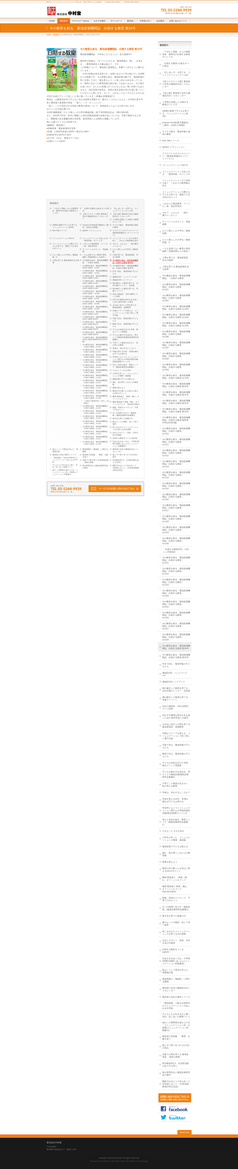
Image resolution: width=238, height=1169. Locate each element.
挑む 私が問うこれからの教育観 (125, 383)
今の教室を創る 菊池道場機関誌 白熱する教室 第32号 (95, 328)
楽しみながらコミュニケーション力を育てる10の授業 (125, 428)
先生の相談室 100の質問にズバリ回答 (125, 295)
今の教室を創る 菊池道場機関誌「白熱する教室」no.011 (95, 351)
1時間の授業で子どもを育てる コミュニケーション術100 (65, 226)
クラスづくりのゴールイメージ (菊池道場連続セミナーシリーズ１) (126, 232)
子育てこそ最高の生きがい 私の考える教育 (125, 344)
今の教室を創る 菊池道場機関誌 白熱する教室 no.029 (95, 313)
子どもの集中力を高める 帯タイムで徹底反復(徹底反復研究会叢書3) (126, 337)
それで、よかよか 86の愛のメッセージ (125, 245)
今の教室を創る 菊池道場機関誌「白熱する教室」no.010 (95, 346)
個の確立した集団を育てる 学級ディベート (125, 290)
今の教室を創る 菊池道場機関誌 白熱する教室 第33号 (95, 333)
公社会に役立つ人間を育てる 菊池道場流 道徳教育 (125, 306)
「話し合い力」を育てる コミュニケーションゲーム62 (125, 209)
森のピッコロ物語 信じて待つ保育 (125, 423)
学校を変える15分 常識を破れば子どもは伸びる (125, 352)
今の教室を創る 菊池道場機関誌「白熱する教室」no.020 (95, 397)
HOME (49, 34)
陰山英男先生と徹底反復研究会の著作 (95, 467)
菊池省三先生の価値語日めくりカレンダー (125, 450)
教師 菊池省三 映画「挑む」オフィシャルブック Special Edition (126, 403)
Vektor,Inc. (133, 1161)
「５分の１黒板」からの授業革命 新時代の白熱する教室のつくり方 (65, 210)
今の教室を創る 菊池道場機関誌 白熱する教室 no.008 (95, 303)
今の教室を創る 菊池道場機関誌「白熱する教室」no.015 (95, 371)
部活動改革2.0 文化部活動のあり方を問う (126, 461)
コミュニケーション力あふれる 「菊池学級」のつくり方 (96, 239)
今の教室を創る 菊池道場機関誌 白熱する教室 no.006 (95, 292)
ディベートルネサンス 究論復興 (95, 250)
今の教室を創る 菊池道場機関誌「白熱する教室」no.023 (95, 417)
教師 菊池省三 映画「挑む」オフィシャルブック (126, 397)
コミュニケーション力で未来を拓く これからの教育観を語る (125, 239)
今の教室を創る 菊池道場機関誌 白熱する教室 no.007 (95, 297)
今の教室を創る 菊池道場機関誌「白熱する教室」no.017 (95, 381)
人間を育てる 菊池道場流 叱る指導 (65, 261)
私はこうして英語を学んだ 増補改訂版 (65, 450)
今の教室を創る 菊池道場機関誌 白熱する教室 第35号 (125, 267)
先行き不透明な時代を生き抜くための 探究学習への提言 (125, 301)
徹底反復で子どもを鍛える (123, 379)
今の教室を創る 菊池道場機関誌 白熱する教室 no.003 (95, 277)
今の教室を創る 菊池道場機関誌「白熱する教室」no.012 (95, 356)
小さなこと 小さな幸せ (122, 370)
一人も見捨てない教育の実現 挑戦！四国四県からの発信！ (95, 256)
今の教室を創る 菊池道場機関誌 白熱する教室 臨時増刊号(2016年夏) (95, 339)
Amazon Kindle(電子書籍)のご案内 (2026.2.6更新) (95, 226)
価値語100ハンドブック (122, 280)
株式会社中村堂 (115, 1158)
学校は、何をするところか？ (124, 348)
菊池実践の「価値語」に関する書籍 (95, 450)
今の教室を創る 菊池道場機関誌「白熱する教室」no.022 (95, 412)
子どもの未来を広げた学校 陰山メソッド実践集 (125, 330)
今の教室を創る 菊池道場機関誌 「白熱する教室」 (95, 261)
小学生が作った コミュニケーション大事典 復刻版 (125, 374)
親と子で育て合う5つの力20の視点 (125, 456)
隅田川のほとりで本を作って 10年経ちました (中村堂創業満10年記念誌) (126, 468)
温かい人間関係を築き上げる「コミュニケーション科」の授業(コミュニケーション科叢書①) (65, 472)
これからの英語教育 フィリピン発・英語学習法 (95, 245)
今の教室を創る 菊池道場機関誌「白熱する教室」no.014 (95, 366)
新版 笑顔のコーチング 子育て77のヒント (125, 408)
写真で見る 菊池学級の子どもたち (125, 319)
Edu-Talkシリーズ (59, 230)
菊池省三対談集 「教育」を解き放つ (95, 456)
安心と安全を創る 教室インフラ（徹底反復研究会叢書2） (125, 366)
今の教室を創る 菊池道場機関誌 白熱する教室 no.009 (95, 308)
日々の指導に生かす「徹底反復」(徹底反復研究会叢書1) (124, 414)
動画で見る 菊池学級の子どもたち (125, 325)
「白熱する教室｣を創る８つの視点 (95, 209)
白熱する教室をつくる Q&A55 (125, 438)
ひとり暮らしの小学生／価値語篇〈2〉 (65, 256)
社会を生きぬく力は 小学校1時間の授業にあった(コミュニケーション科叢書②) (126, 443)
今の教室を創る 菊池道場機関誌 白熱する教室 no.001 (95, 267)
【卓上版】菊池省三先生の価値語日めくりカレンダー (125, 215)
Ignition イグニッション (92, 230)
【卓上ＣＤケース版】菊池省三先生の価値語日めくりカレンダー (95, 216)
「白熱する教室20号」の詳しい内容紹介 (96, 402)
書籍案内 (56, 34)
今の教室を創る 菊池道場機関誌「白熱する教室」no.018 (95, 387)
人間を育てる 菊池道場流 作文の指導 (125, 256)
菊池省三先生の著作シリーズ (64, 455)
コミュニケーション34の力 (63, 238)
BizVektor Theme (119, 1161)
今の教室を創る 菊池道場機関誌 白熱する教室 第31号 (95, 323)
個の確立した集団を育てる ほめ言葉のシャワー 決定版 (125, 284)
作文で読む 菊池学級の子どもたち (125, 272)
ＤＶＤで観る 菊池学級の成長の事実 (125, 226)
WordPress (105, 1161)
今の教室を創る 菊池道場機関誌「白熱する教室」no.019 (95, 392)
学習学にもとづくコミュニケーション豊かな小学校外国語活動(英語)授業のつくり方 (125, 359)
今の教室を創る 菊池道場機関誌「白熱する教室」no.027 (95, 438)
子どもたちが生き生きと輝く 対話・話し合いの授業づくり (65, 466)
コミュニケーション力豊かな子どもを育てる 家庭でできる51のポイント (65, 246)
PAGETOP (184, 1132)
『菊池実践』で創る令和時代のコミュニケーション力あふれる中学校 (65, 460)
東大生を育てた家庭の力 (123, 418)
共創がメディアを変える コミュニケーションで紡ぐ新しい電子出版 (125, 313)
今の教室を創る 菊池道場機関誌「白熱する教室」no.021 (95, 407)
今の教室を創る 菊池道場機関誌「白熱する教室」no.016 (95, 376)
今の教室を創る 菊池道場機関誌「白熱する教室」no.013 (95, 361)
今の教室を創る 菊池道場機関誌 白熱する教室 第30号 (95, 318)
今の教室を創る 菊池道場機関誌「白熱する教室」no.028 (95, 443)
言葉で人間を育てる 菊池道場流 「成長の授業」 (95, 461)
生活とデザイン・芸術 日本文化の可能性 (125, 434)
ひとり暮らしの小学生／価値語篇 (125, 250)
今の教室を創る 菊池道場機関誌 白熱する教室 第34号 (125, 261)
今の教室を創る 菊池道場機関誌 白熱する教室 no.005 (95, 287)
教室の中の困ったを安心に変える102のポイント (125, 392)
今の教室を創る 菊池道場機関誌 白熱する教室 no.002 (95, 272)
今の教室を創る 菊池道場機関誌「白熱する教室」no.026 (95, 433)
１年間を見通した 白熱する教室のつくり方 (126, 220)
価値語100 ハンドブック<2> (125, 277)
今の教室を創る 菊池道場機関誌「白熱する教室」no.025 (95, 427)
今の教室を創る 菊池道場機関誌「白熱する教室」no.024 (95, 422)
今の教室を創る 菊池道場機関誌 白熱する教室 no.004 (95, 282)
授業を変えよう (119, 388)
